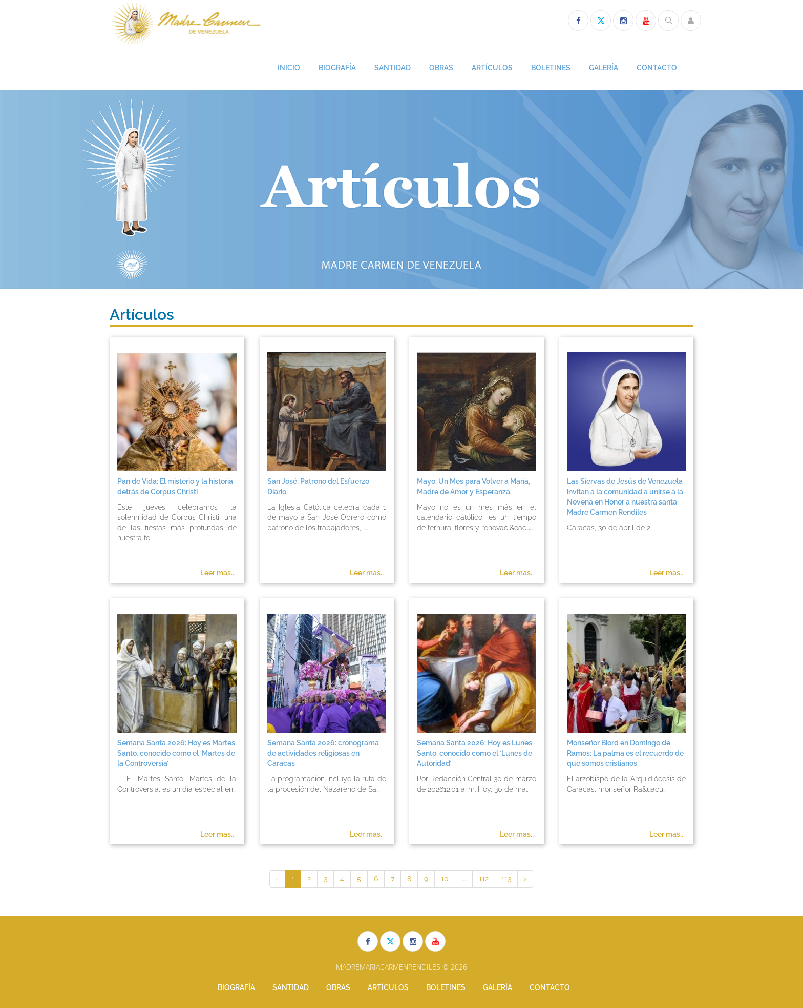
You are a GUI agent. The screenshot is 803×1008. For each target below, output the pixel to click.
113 (506, 879)
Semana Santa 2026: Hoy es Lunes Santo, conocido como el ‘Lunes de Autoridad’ (474, 753)
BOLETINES (550, 68)
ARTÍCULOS (492, 68)
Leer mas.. (217, 573)
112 (484, 879)
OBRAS (441, 68)
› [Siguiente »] (525, 879)
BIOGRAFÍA (337, 68)
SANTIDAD (392, 68)
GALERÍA (603, 68)
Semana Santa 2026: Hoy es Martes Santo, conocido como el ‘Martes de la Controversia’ (176, 753)
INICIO (289, 68)
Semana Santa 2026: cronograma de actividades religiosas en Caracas (323, 753)
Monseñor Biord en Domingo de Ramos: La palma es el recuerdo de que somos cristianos (625, 753)
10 (445, 879)
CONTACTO (657, 68)
